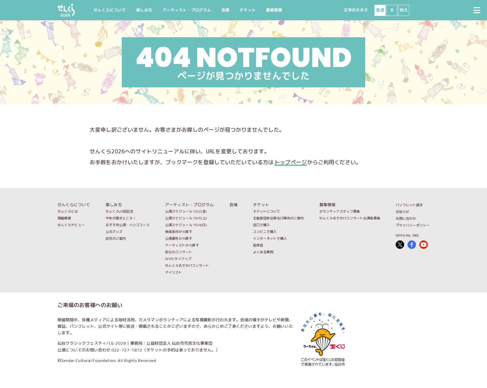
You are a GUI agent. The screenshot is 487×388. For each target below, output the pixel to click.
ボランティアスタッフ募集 (339, 211)
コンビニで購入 (265, 231)
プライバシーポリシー (413, 225)
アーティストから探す (182, 245)
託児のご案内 (116, 238)
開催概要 (64, 218)
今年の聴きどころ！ (121, 218)
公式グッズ (114, 231)
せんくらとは (67, 211)
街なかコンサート (178, 252)
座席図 (258, 245)
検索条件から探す (178, 231)
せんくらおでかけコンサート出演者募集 (349, 218)
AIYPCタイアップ (178, 258)
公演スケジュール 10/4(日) (186, 224)
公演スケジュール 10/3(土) (186, 218)
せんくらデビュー (71, 224)
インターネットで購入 (270, 238)
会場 (225, 10)
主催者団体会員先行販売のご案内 (278, 218)
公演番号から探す (178, 238)
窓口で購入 (261, 224)
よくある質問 (263, 252)
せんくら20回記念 (119, 211)
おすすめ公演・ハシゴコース (127, 224)
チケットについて (266, 211)
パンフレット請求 (409, 204)
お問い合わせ (406, 218)
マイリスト (173, 272)
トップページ (290, 162)
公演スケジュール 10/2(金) (186, 211)
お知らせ (402, 211)
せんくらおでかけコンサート (187, 265)
